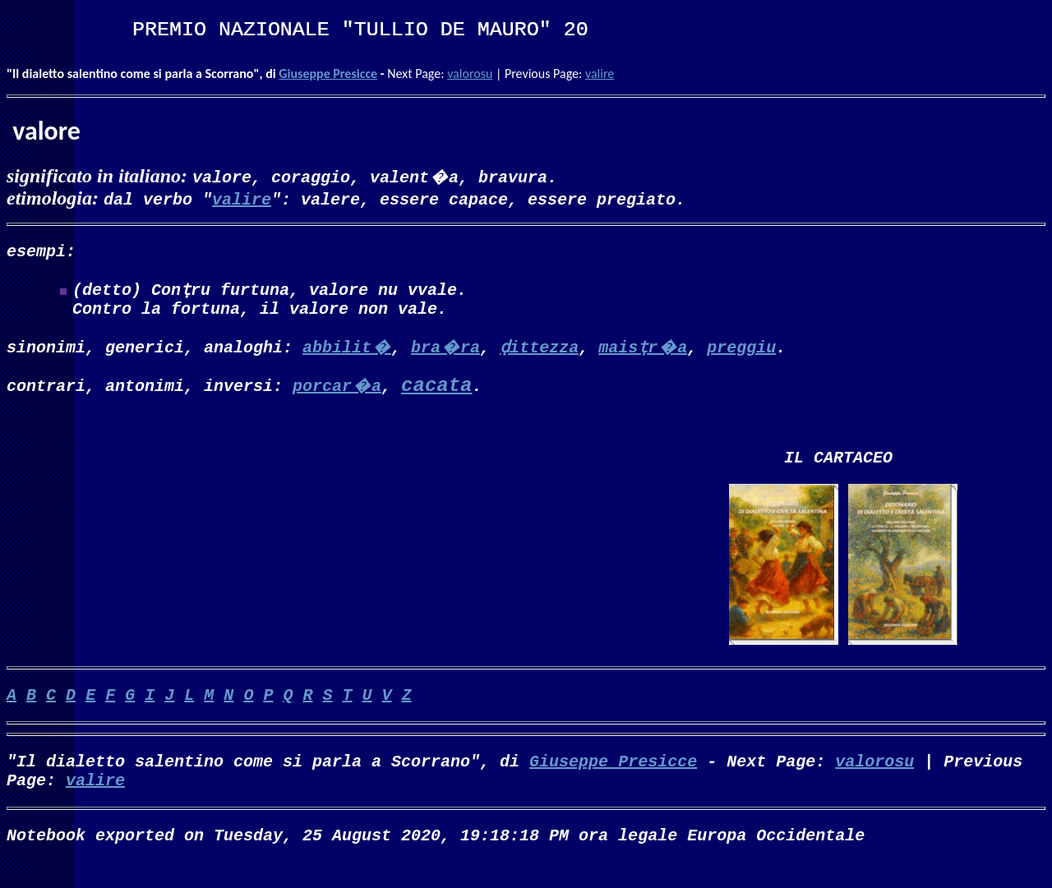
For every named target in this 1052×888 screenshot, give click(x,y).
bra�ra (445, 353)
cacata (436, 392)
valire (599, 73)
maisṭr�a (642, 353)
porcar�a (337, 391)
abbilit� (346, 353)
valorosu (469, 73)
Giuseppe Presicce (328, 73)
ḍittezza (539, 353)
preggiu (741, 353)
